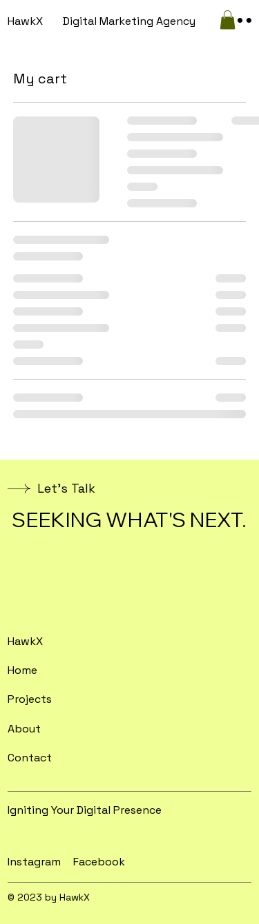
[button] (228, 19)
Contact (30, 757)
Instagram (34, 861)
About (24, 728)
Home (22, 670)
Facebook (99, 861)
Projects (30, 699)
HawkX (25, 21)
